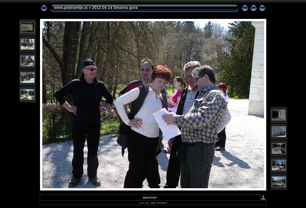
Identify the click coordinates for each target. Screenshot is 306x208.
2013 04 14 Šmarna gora (115, 7)
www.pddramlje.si (71, 7)
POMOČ (162, 202)
